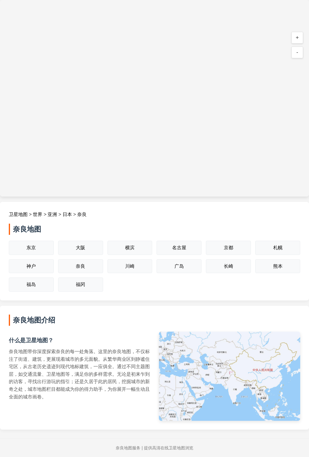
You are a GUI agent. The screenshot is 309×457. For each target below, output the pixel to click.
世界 (37, 214)
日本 (67, 214)
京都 (228, 247)
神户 (31, 266)
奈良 (82, 214)
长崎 (228, 266)
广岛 (179, 266)
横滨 (130, 247)
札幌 (278, 247)
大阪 (80, 247)
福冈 (80, 284)
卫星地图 (18, 214)
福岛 (31, 284)
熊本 (278, 266)
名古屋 (179, 247)
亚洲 (52, 214)
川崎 (130, 266)
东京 (31, 247)
